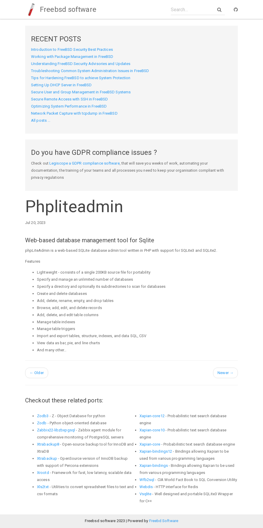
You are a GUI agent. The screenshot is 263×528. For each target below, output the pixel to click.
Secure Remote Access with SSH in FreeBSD (69, 99)
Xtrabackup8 (48, 444)
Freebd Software (163, 521)
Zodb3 (43, 416)
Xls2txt (43, 487)
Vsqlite (145, 494)
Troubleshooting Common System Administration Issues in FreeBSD (90, 71)
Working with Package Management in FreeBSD (72, 56)
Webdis (146, 487)
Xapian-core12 (152, 416)
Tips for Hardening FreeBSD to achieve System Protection (81, 78)
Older (37, 373)
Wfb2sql (147, 479)
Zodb (41, 423)
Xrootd (43, 472)
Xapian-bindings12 (155, 451)
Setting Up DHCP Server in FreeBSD (61, 85)
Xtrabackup (47, 458)
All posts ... (40, 120)
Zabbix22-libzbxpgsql (56, 430)
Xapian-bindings (153, 465)
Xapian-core (149, 444)
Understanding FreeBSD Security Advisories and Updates (80, 63)
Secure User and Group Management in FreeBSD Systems (81, 92)
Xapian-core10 (152, 430)
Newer (225, 373)
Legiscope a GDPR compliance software (84, 163)
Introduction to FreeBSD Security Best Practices (72, 49)
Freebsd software (60, 9)
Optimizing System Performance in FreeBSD (69, 106)
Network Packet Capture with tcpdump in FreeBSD (74, 113)
